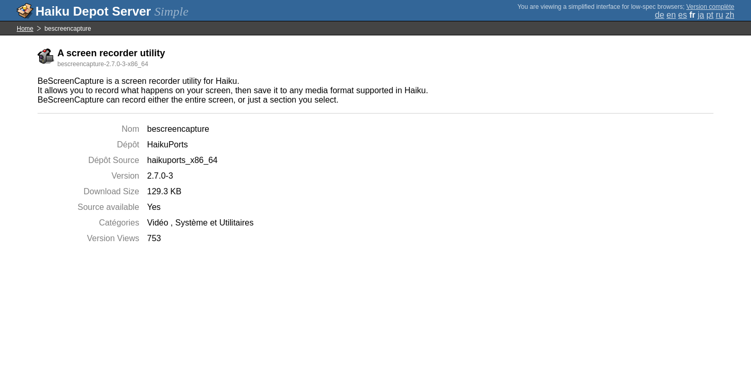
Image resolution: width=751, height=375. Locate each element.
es (682, 14)
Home (25, 28)
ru (719, 14)
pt (710, 14)
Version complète (710, 6)
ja (701, 14)
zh (729, 14)
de (659, 14)
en (671, 14)
